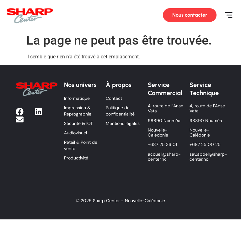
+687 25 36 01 (162, 144)
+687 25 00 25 (205, 144)
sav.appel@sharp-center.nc (208, 156)
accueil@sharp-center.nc (164, 156)
